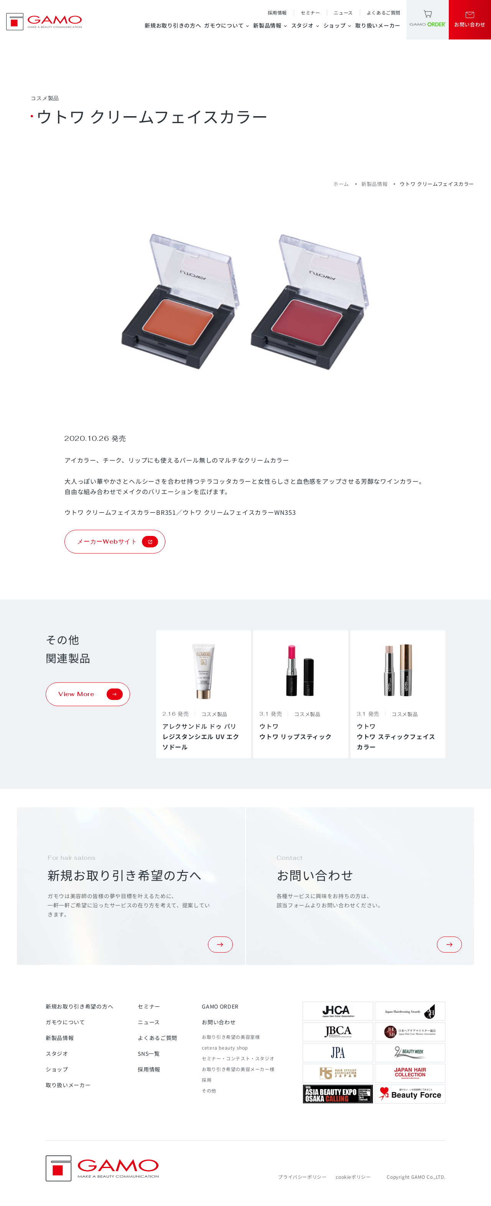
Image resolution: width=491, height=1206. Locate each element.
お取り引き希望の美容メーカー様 (238, 1069)
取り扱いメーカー (377, 25)
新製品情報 (270, 25)
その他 (209, 1090)
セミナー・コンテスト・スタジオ (238, 1058)
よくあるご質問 (383, 12)
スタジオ (305, 25)
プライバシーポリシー (302, 1176)
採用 (206, 1079)
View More (90, 694)
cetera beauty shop (225, 1047)
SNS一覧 (149, 1053)
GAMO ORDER (220, 1006)
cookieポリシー (353, 1176)
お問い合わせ (219, 1022)
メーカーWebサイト (117, 541)
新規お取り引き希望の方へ (79, 1006)
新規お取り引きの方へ (173, 25)
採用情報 (277, 12)
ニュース (343, 12)
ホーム (341, 183)
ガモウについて (227, 25)
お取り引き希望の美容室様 (231, 1036)
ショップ (338, 25)
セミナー (310, 12)
